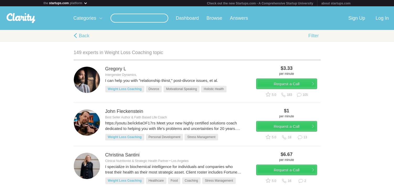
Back (84, 35)
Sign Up (356, 18)
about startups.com (335, 3)
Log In (382, 18)
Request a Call (289, 85)
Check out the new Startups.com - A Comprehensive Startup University (260, 3)
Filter (313, 35)
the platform (66, 3)
